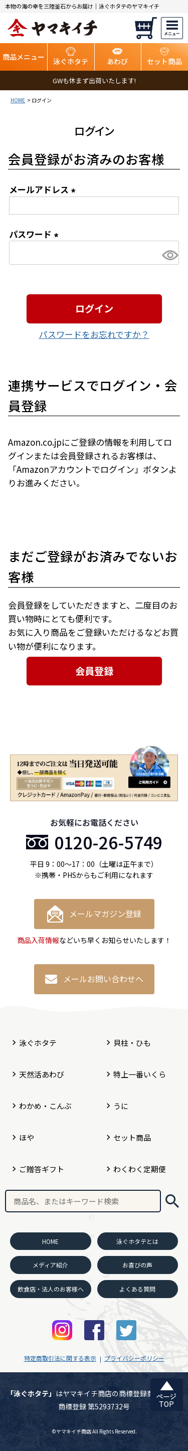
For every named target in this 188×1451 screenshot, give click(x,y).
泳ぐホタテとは (137, 1241)
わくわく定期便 (139, 1169)
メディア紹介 (50, 1264)
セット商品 (132, 1137)
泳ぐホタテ (38, 1042)
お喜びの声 (137, 1264)
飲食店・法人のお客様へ (51, 1289)
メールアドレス (44, 189)
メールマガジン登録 (94, 914)
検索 (172, 1201)
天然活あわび (41, 1074)
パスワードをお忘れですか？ (94, 334)
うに (120, 1106)
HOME (18, 100)
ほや (26, 1137)
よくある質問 (137, 1289)
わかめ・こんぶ (45, 1106)
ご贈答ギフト (41, 1169)
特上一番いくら (139, 1074)
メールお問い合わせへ (94, 979)
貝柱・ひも (132, 1042)
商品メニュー (24, 57)
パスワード (35, 234)
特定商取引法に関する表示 (60, 1358)
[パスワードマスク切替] (168, 255)
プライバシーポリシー (134, 1358)
